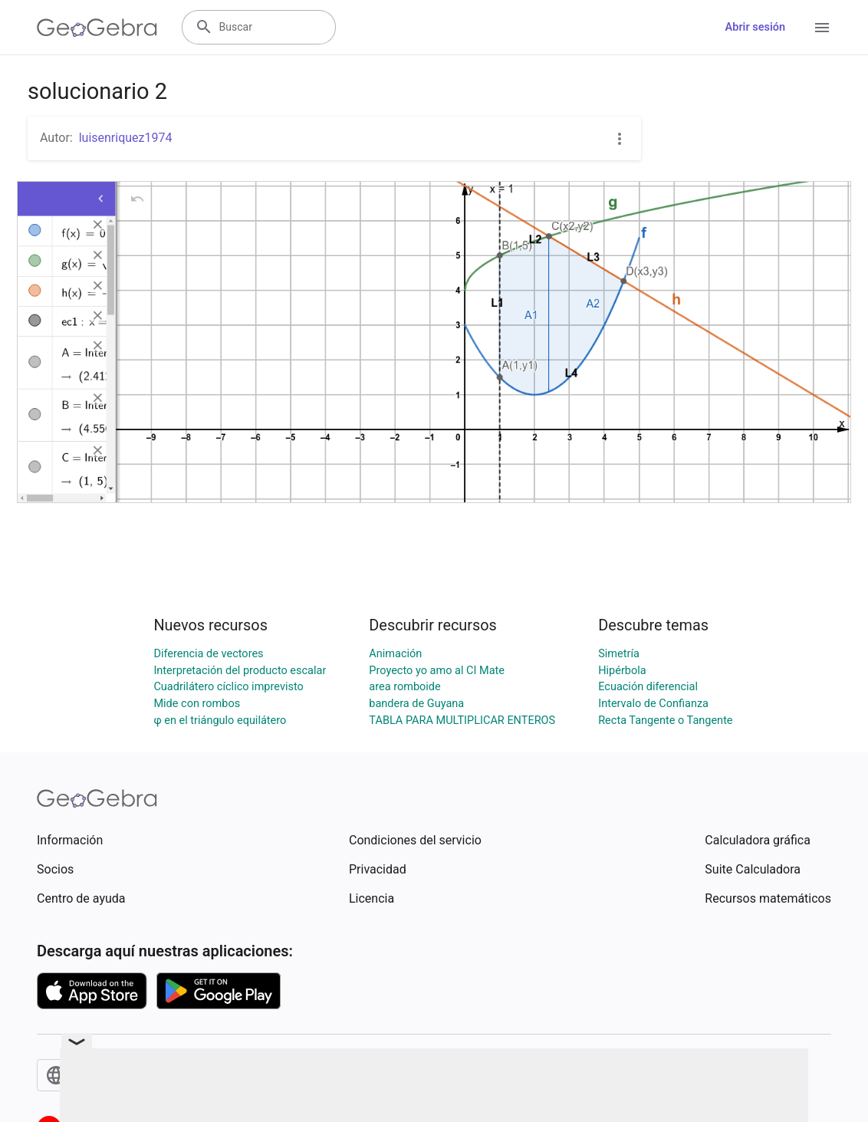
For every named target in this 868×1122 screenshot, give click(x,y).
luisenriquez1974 (126, 137)
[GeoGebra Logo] (97, 27)
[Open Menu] (822, 27)
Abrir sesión (755, 27)
